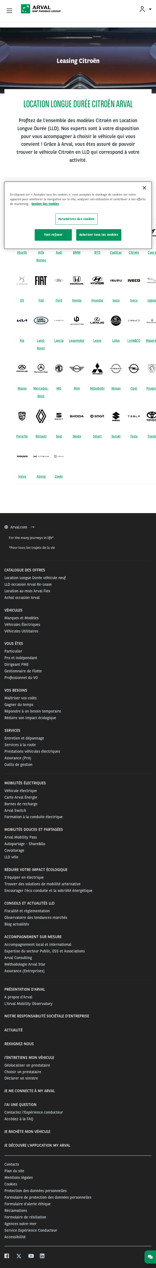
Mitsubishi (97, 388)
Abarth (22, 252)
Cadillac (116, 252)
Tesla (134, 436)
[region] (78, 215)
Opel (133, 388)
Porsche (22, 436)
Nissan (116, 388)
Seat (59, 436)
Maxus (22, 388)
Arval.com (19, 527)
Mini (77, 388)
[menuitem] (145, 9)
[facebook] (7, 1256)
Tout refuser (53, 235)
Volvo (22, 476)
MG (58, 388)
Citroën (134, 252)
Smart (97, 436)
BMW (77, 252)
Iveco (134, 300)
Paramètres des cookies (76, 219)
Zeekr (59, 476)
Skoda (77, 436)
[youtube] (30, 1256)
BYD (97, 252)
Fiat (41, 300)
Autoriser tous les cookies (98, 235)
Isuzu (116, 300)
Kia (22, 341)
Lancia (59, 341)
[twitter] (18, 1256)
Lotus (116, 341)
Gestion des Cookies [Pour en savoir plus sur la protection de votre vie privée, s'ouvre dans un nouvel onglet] (45, 204)
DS (22, 300)
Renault (40, 436)
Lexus (97, 341)
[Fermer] (144, 188)
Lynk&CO (133, 341)
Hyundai (97, 300)
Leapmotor (76, 341)
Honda (76, 300)
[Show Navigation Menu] (9, 11)
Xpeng (41, 476)
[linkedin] (42, 1256)
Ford (59, 300)
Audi (59, 252)
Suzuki (116, 436)
